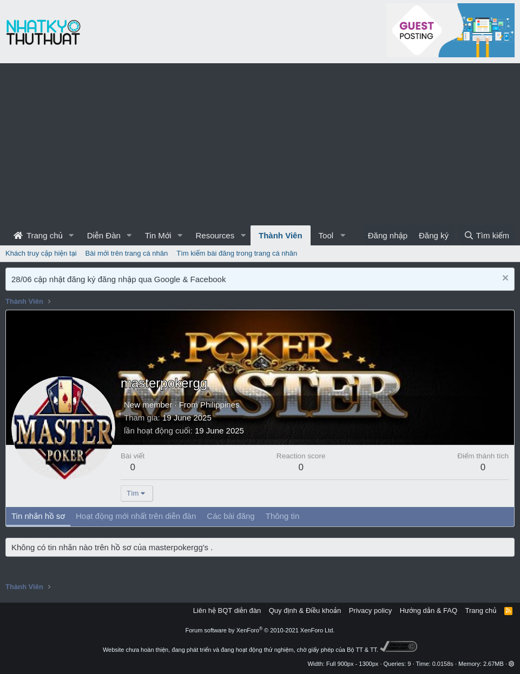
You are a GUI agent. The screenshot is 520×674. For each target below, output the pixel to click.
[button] (71, 235)
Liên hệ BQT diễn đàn (227, 610)
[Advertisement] (260, 144)
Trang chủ (38, 235)
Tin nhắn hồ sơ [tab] (38, 515)
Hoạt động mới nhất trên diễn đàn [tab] (136, 515)
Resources (214, 235)
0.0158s (442, 663)
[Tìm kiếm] (486, 235)
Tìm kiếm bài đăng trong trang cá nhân (236, 253)
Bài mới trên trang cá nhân (126, 253)
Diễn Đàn (104, 235)
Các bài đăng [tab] (230, 515)
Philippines (220, 404)
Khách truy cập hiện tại (41, 253)
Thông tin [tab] (283, 515)
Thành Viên (280, 235)
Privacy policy (370, 610)
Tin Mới (158, 235)
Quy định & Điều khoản (305, 610)
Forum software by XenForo (260, 630)
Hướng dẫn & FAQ (428, 610)
